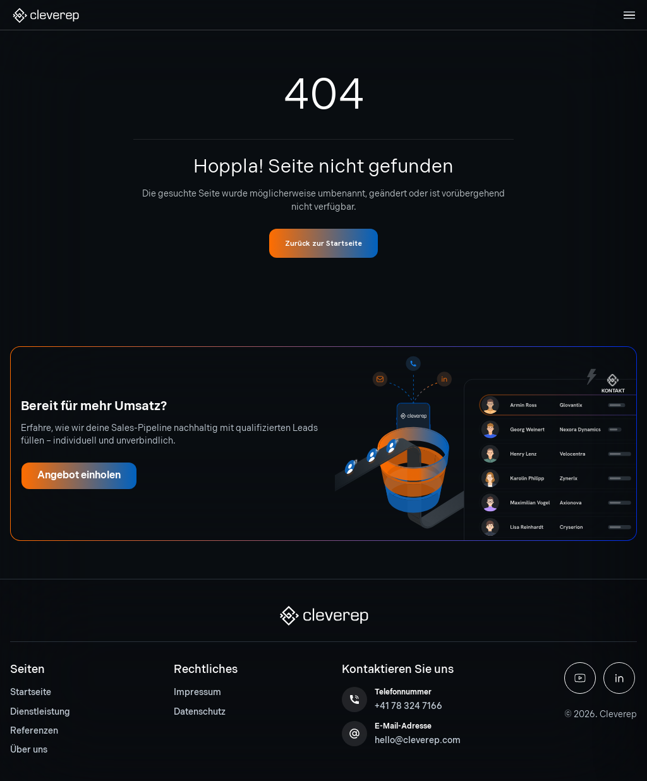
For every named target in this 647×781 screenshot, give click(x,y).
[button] (45, 15)
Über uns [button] (28, 749)
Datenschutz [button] (200, 711)
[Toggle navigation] (629, 15)
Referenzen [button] (34, 730)
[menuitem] (40, 692)
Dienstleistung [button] (40, 711)
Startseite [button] (30, 692)
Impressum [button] (197, 692)
